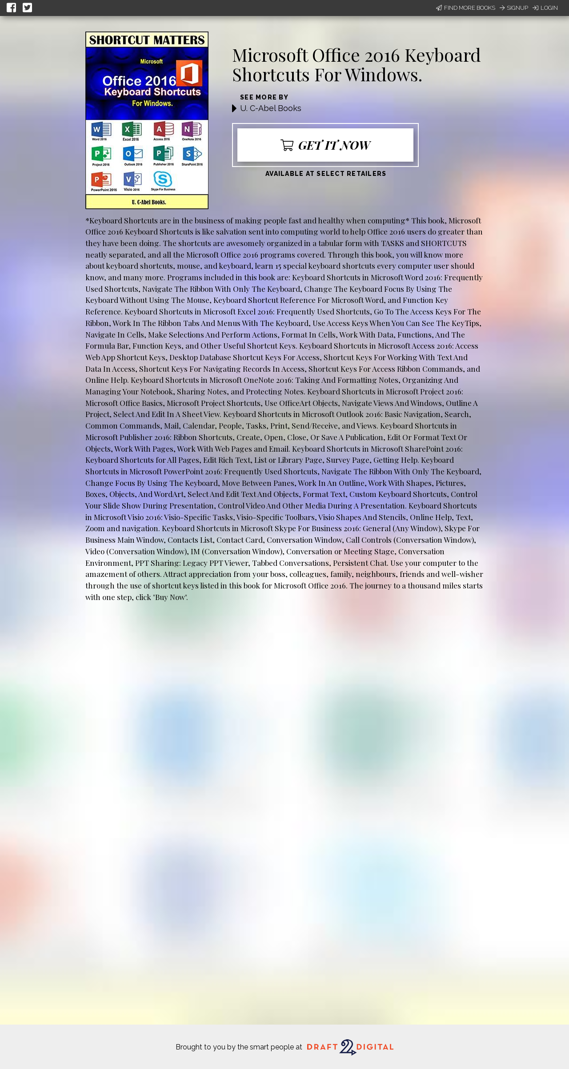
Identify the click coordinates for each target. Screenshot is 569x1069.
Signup (514, 7)
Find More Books (465, 7)
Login (545, 7)
